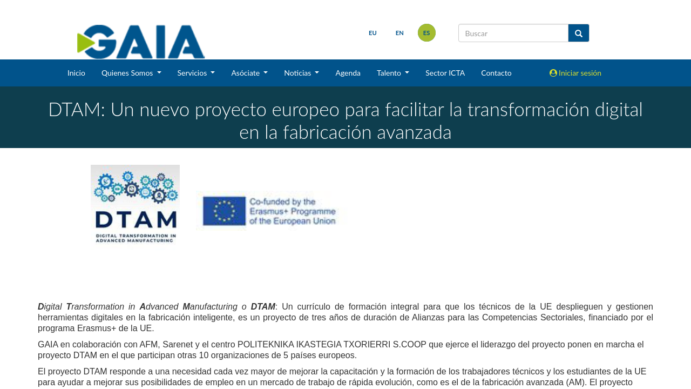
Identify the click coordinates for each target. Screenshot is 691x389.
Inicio (76, 72)
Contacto (496, 72)
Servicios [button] (193, 72)
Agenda (348, 72)
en (400, 32)
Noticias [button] (298, 72)
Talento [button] (390, 72)
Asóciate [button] (246, 72)
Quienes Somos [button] (128, 72)
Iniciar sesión (576, 72)
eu (373, 32)
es (426, 32)
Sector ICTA (445, 72)
